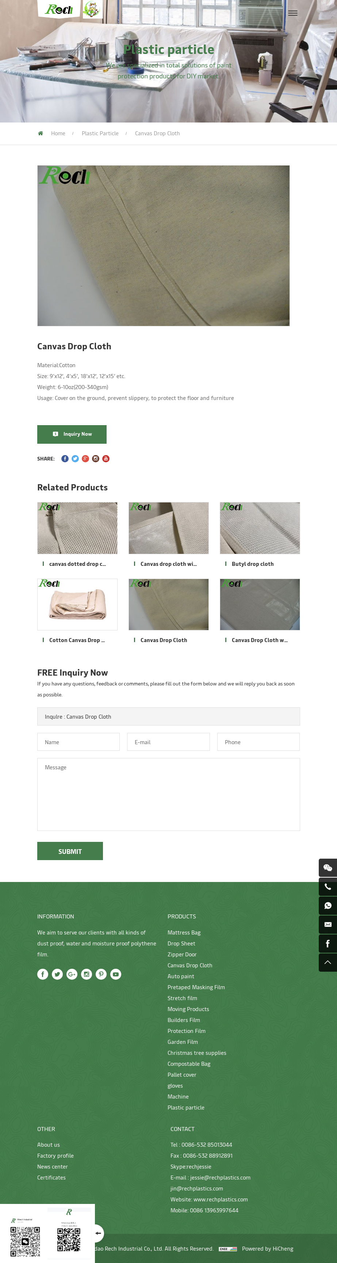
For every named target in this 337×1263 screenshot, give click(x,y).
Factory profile (55, 1155)
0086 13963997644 (214, 1210)
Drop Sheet (181, 943)
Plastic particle (100, 133)
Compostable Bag (189, 1063)
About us (48, 1144)
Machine (178, 1096)
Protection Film (187, 1030)
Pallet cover (182, 1074)
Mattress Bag (184, 932)
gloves (175, 1085)
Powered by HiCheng (267, 1248)
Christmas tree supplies (197, 1052)
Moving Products (188, 1009)
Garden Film (183, 1041)
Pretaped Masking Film (196, 987)
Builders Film (184, 1019)
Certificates (51, 1177)
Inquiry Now (83, 433)
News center (52, 1166)
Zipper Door (182, 954)
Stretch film (182, 998)
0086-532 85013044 (206, 1144)
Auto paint (181, 976)
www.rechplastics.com (221, 1199)
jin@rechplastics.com (197, 1188)
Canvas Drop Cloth (190, 965)
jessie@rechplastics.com (220, 1177)
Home (58, 133)
